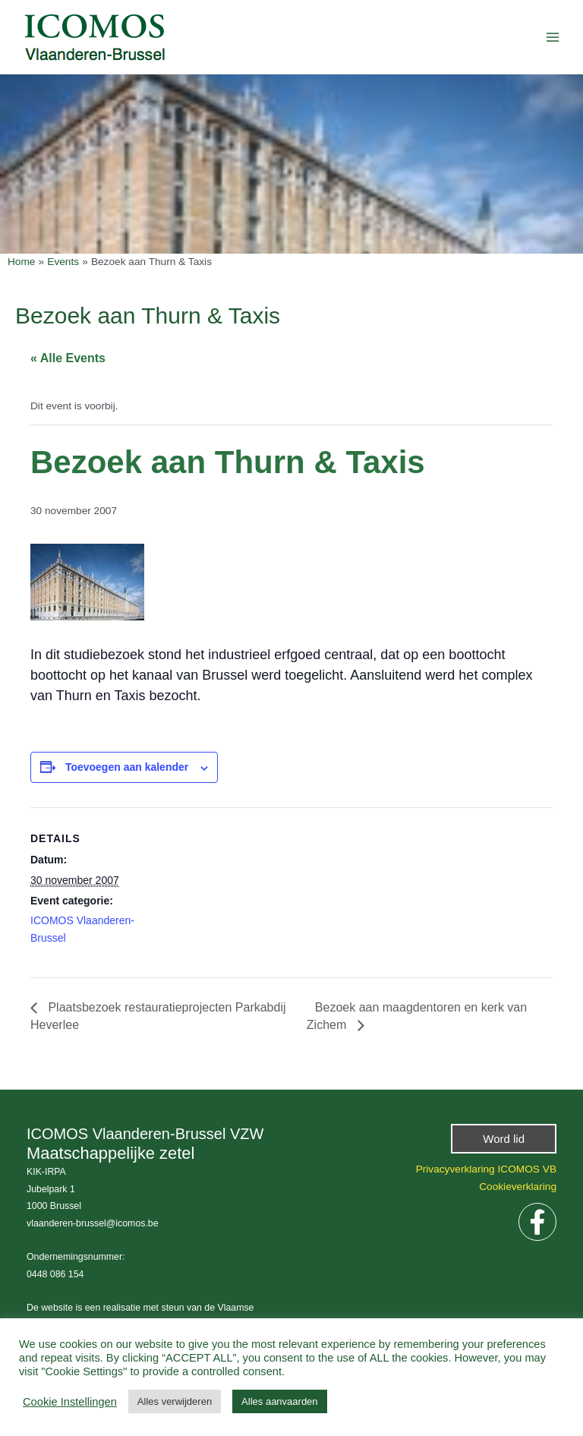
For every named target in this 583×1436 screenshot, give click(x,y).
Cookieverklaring (517, 1186)
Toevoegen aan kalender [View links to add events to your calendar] (126, 767)
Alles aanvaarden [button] (279, 1401)
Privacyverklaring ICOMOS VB (486, 1169)
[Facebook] (537, 1222)
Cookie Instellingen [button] (70, 1402)
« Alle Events (68, 358)
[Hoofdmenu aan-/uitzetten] (553, 37)
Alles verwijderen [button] (174, 1401)
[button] (503, 1139)
